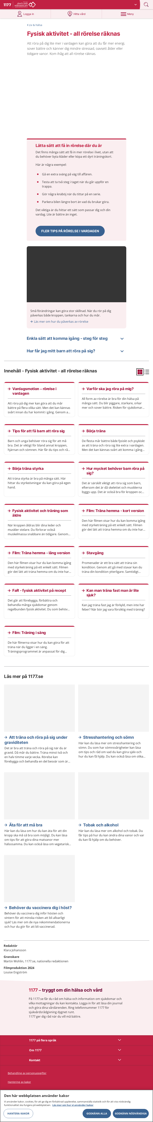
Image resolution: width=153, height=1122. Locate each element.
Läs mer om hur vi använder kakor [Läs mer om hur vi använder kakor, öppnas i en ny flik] (72, 1105)
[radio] (140, 371)
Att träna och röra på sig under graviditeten (35, 740)
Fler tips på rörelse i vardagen (70, 231)
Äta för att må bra (25, 825)
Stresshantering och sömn (108, 737)
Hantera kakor (18, 1113)
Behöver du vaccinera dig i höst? (40, 907)
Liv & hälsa (35, 25)
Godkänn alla (96, 1113)
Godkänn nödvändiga (131, 1113)
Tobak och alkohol (100, 825)
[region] (76, 1106)
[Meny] (127, 13)
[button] (70, 231)
